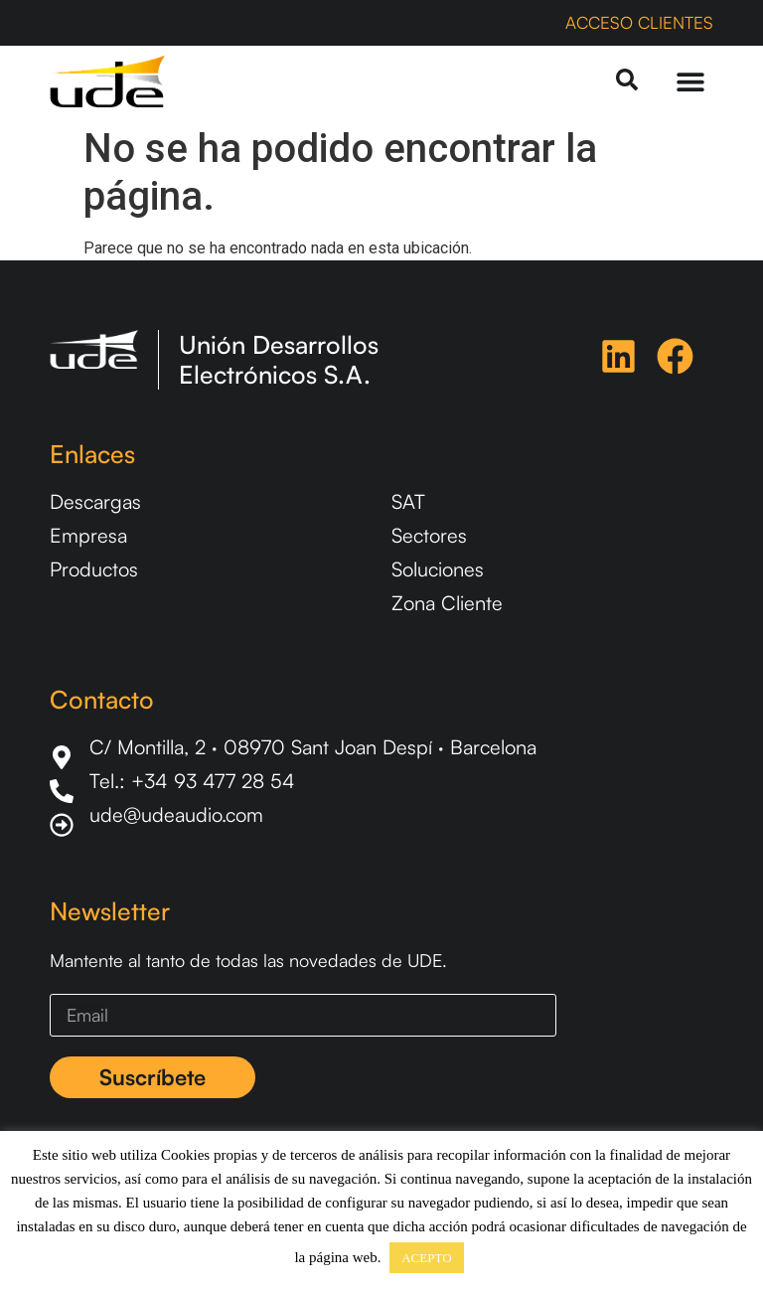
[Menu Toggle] (690, 81)
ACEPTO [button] (426, 1257)
